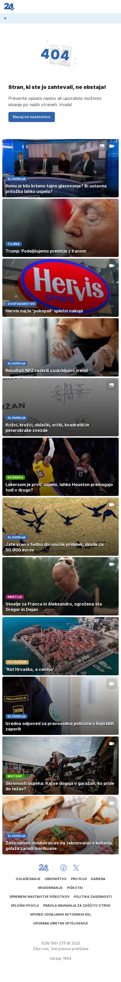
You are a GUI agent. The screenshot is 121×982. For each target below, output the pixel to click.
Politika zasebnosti (93, 897)
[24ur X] (76, 868)
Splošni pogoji (25, 905)
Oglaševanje (28, 879)
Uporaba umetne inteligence (60, 923)
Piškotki (75, 888)
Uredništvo (56, 879)
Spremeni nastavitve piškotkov (39, 897)
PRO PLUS (79, 879)
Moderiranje (50, 888)
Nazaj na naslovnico (31, 117)
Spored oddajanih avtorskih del (60, 914)
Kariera (98, 879)
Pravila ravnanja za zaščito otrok (77, 905)
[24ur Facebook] (63, 868)
